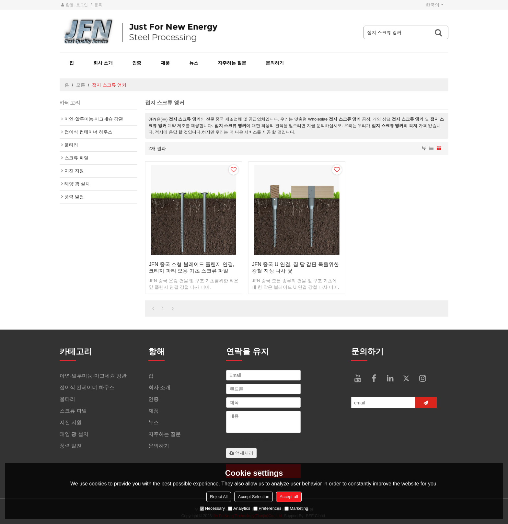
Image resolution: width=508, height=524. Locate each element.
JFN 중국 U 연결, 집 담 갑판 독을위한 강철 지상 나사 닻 (295, 268)
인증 (136, 62)
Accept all (289, 496)
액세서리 (241, 453)
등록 (98, 5)
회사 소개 (103, 62)
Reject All (218, 496)
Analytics (239, 508)
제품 (165, 62)
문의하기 (275, 62)
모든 (80, 84)
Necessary (212, 508)
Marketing (296, 508)
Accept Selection (253, 496)
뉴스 (193, 62)
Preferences (267, 508)
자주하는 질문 (232, 62)
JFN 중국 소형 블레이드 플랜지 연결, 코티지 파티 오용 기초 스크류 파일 (191, 268)
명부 (431, 148)
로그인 (82, 5)
